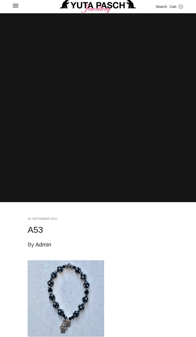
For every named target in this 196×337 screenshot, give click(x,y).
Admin (43, 244)
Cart (176, 6)
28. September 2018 (42, 218)
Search (161, 7)
